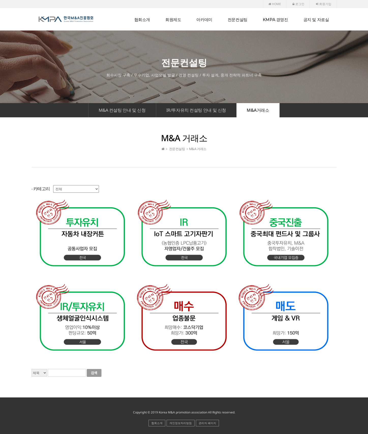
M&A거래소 (258, 110)
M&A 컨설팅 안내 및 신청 (122, 110)
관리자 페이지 (207, 423)
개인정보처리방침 (180, 423)
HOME (274, 4)
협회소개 (157, 423)
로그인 (298, 4)
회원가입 (323, 4)
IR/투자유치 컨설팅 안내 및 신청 (196, 110)
